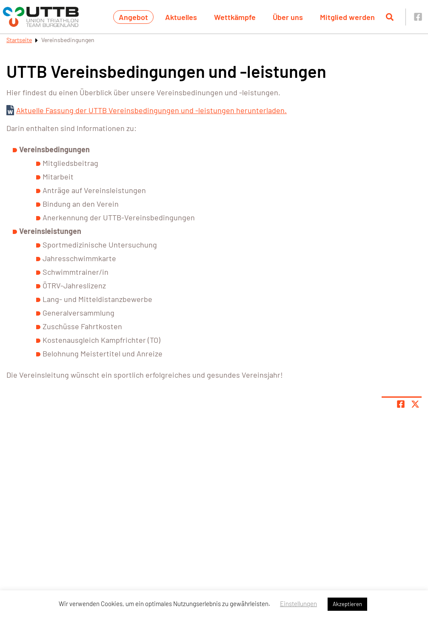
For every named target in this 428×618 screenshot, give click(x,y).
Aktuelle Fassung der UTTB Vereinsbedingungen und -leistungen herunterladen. (151, 110)
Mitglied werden (347, 17)
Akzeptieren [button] (347, 604)
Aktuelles (181, 17)
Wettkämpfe (235, 17)
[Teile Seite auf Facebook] (400, 404)
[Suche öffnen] (389, 17)
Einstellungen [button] (298, 603)
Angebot (133, 17)
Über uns (288, 17)
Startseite (19, 39)
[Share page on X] (415, 404)
